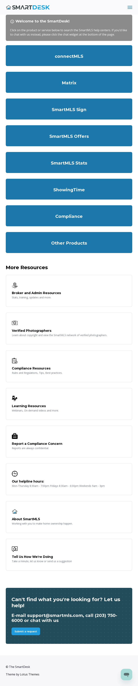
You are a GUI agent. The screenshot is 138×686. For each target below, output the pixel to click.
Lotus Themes (29, 674)
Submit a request (26, 631)
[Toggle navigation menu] (130, 7)
